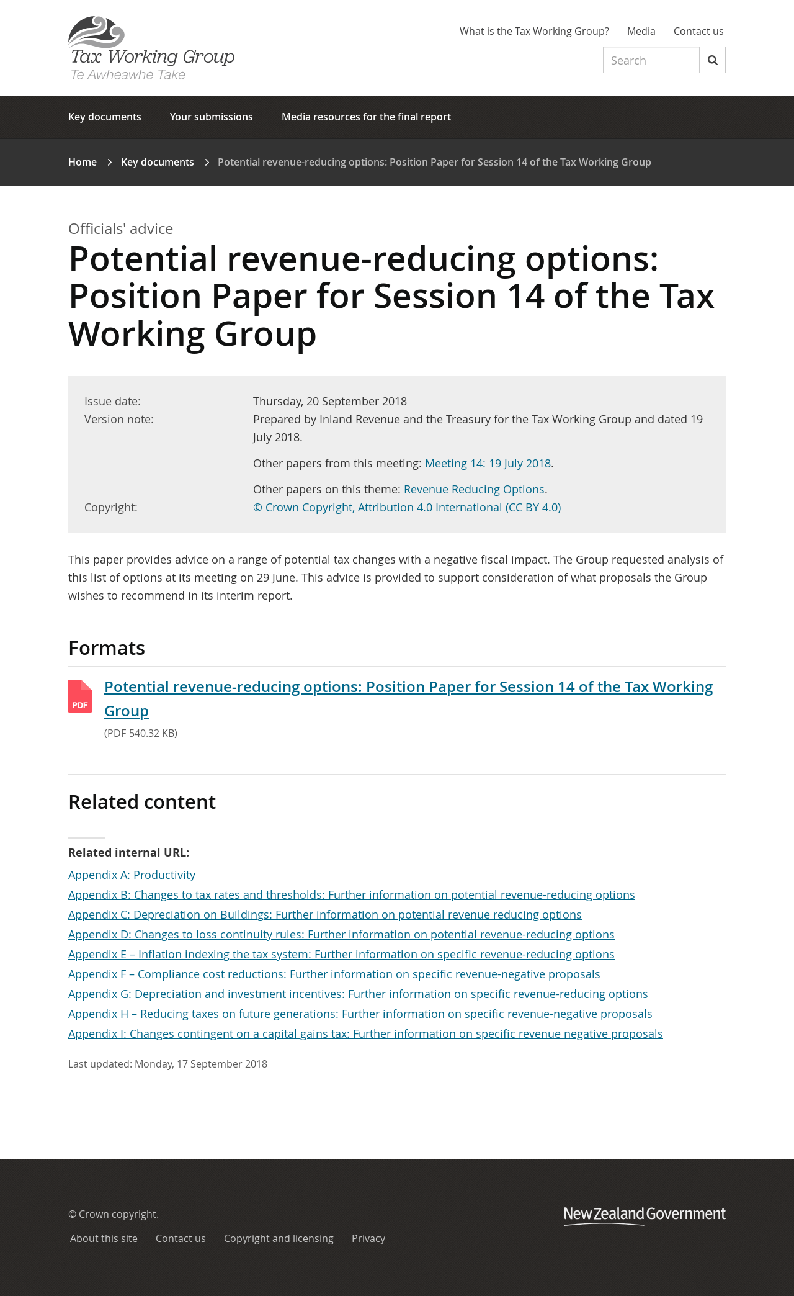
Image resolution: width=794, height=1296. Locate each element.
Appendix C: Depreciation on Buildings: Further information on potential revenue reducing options (325, 914)
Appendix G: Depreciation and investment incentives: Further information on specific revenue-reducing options (358, 993)
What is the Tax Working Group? (534, 31)
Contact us (699, 31)
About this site (104, 1238)
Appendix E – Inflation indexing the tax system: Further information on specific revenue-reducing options (341, 954)
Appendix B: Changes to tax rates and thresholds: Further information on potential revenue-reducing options (351, 894)
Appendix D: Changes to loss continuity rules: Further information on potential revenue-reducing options (341, 934)
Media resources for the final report (366, 117)
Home (82, 162)
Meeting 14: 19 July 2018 (488, 463)
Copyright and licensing (279, 1238)
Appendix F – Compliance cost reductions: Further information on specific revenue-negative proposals (334, 973)
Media (641, 31)
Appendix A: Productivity (131, 874)
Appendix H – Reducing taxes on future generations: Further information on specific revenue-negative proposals (360, 1013)
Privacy (368, 1238)
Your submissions (211, 117)
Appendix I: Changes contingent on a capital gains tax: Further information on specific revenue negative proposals (365, 1033)
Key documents (104, 117)
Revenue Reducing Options (474, 489)
